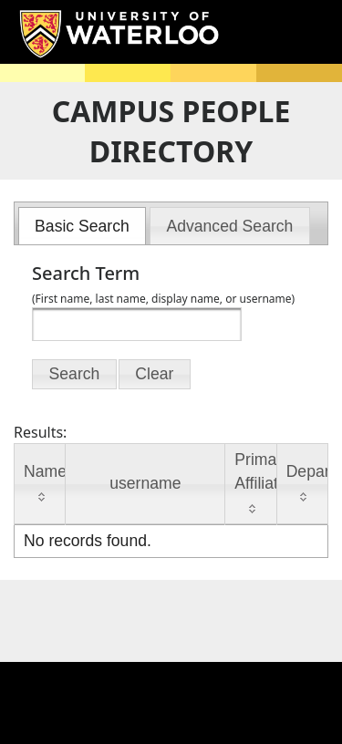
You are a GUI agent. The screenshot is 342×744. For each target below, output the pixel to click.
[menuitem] (82, 226)
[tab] (82, 225)
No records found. (87, 541)
